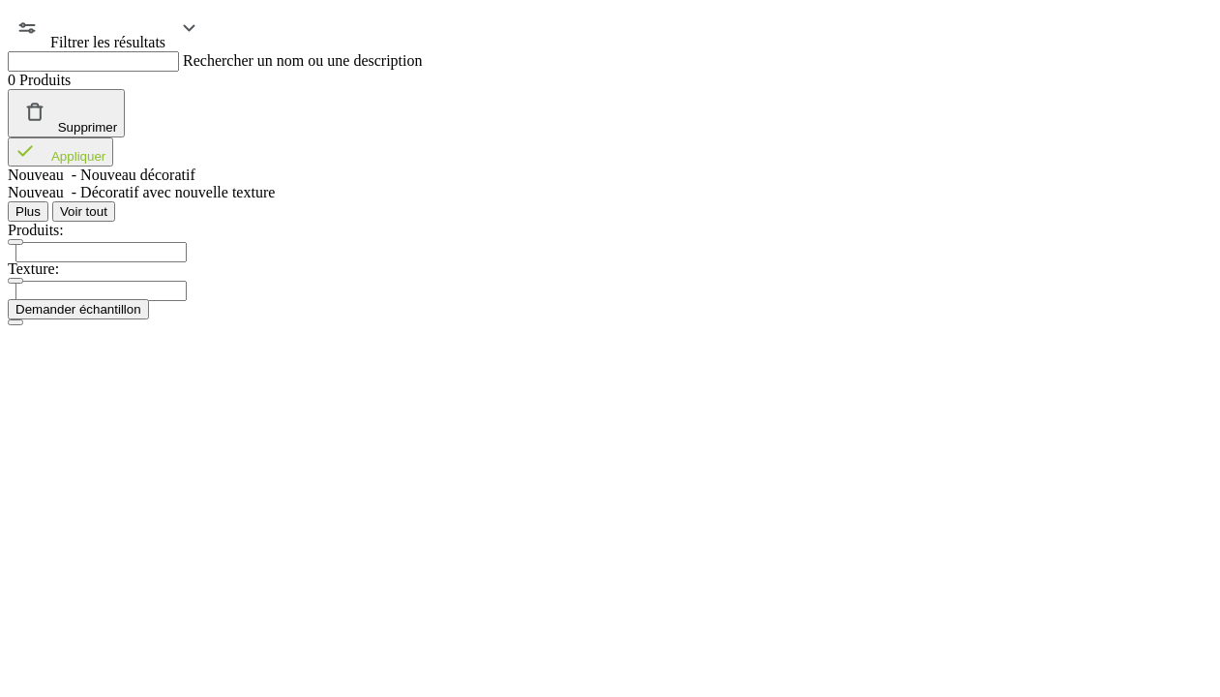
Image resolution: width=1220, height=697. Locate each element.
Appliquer (60, 152)
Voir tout (83, 211)
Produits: (36, 230)
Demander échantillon (78, 309)
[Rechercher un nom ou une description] (93, 61)
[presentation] (101, 252)
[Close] (15, 322)
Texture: (33, 268)
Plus (28, 211)
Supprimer (66, 113)
